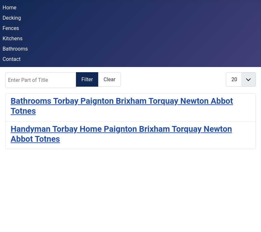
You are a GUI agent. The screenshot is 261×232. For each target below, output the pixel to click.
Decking (12, 18)
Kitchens (13, 38)
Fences (11, 28)
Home (9, 8)
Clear (110, 79)
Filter (87, 79)
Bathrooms (15, 49)
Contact (12, 59)
